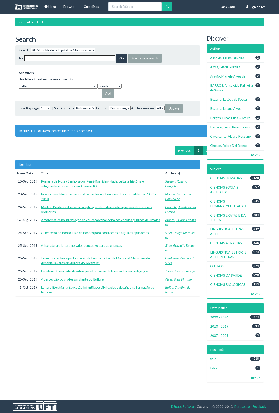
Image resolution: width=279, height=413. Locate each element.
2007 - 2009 (219, 335)
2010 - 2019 (219, 326)
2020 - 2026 (219, 317)
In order (102, 108)
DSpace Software (183, 406)
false (213, 368)
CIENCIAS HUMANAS (226, 178)
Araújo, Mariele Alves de (227, 76)
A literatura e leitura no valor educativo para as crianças (81, 245)
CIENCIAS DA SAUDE (226, 275)
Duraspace (242, 406)
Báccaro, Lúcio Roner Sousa (230, 127)
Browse (70, 6)
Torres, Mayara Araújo (180, 271)
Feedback (259, 406)
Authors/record (143, 108)
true (213, 359)
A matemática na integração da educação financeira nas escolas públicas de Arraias (100, 220)
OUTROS (217, 266)
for (21, 58)
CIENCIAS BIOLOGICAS (227, 284)
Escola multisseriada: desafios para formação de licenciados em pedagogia (94, 271)
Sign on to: (255, 7)
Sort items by (64, 108)
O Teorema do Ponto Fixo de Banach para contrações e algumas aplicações (95, 233)
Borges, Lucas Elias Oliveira (230, 118)
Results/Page (29, 108)
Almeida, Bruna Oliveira (227, 58)
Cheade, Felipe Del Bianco (229, 145)
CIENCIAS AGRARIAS (226, 243)
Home (50, 6)
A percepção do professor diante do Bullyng (72, 279)
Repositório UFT (31, 22)
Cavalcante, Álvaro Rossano (230, 136)
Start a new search (144, 58)
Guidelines (93, 6)
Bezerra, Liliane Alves (225, 108)
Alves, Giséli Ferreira (225, 67)
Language (228, 6)
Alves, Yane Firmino (178, 279)
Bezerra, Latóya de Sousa (228, 99)
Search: (24, 50)
